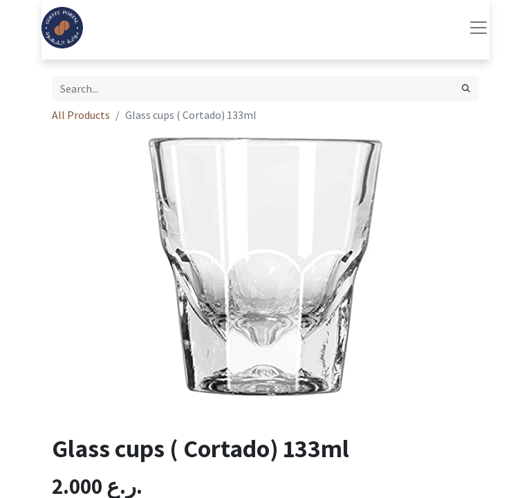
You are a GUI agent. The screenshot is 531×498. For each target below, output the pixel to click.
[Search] (466, 88)
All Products (81, 115)
